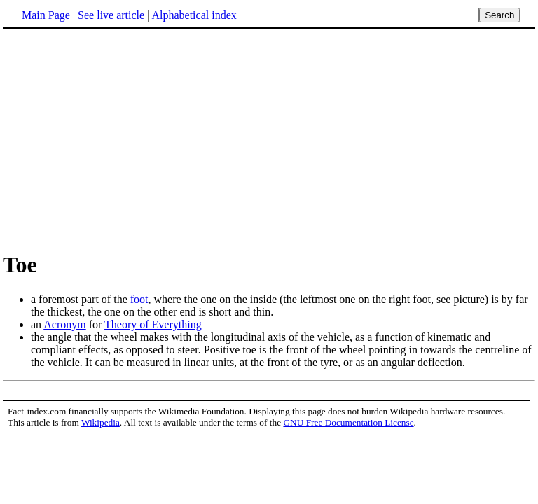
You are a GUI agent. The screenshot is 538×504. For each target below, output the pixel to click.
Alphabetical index (193, 15)
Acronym (64, 324)
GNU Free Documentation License (348, 422)
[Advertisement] (269, 139)
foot (139, 299)
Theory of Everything (153, 324)
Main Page (46, 15)
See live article (111, 15)
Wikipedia (100, 422)
